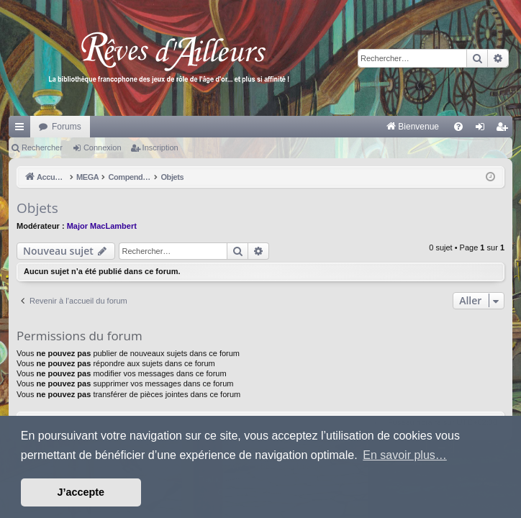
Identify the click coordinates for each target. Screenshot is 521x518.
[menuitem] (262, 126)
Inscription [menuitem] (504, 129)
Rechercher (42, 147)
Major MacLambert (102, 226)
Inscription (160, 147)
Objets (37, 208)
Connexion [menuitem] (483, 129)
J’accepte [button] (81, 492)
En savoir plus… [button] (405, 455)
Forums (66, 127)
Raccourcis (22, 129)
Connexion (102, 147)
